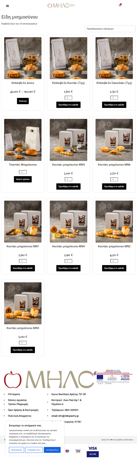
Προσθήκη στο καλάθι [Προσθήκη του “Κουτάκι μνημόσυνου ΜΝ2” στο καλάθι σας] (114, 269)
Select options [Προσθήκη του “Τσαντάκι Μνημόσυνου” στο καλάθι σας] (23, 180)
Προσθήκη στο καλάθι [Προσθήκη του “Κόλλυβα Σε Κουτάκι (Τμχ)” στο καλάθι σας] (68, 105)
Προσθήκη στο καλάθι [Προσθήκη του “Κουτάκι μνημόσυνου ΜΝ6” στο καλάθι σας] (114, 187)
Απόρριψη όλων (34, 450)
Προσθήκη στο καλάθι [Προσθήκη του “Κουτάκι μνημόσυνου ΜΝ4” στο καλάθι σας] (68, 269)
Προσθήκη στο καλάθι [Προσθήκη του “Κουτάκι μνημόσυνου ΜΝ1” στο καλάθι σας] (23, 269)
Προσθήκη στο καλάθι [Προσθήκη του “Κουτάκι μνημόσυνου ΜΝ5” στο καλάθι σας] (68, 187)
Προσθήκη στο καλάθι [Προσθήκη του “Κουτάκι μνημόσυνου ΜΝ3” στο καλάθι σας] (23, 352)
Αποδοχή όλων (52, 450)
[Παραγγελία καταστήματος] (110, 29)
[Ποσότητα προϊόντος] (68, 98)
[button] (7, 6)
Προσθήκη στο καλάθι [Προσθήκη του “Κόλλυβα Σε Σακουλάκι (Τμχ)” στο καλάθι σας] (114, 105)
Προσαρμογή (16, 450)
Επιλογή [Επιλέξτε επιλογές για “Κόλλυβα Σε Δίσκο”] (23, 101)
